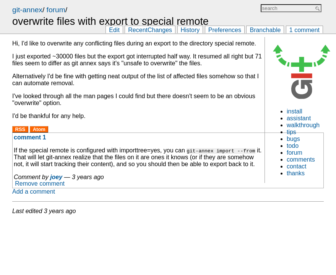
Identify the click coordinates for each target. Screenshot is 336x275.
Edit (114, 30)
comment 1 (30, 137)
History (190, 30)
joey (56, 177)
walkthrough (303, 125)
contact (297, 166)
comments (301, 159)
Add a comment (33, 191)
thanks (296, 173)
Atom (39, 129)
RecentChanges (150, 30)
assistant (299, 118)
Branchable (265, 30)
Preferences (224, 30)
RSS (20, 129)
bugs (293, 139)
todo (293, 145)
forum (56, 10)
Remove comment (40, 184)
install (294, 111)
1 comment (304, 30)
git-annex (27, 10)
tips (291, 132)
